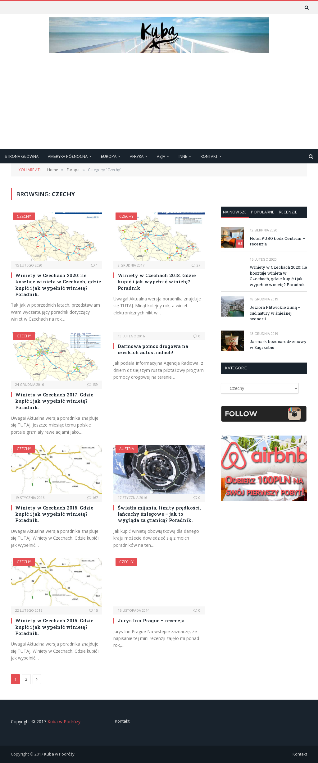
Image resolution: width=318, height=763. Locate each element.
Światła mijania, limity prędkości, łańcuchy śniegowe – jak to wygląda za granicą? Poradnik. (159, 514)
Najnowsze (235, 212)
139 (92, 384)
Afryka (136, 156)
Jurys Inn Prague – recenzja (151, 620)
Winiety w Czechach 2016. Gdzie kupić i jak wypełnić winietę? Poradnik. (54, 514)
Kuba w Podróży (64, 721)
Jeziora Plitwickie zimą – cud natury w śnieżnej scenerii (275, 313)
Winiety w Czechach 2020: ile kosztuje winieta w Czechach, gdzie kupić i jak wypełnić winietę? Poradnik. (58, 284)
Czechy (24, 216)
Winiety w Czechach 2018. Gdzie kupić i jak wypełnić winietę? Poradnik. (157, 281)
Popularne (262, 212)
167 (92, 497)
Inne (183, 156)
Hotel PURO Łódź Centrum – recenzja (277, 241)
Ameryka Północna (68, 156)
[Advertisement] (159, 102)
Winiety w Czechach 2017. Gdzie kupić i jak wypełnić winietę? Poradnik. (54, 400)
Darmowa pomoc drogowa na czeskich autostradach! (153, 349)
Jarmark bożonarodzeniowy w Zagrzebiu (278, 344)
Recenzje (288, 212)
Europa (108, 156)
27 (196, 265)
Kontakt (209, 156)
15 (93, 610)
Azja (161, 156)
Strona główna (22, 156)
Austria (126, 448)
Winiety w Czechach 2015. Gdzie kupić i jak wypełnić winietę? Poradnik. (54, 626)
